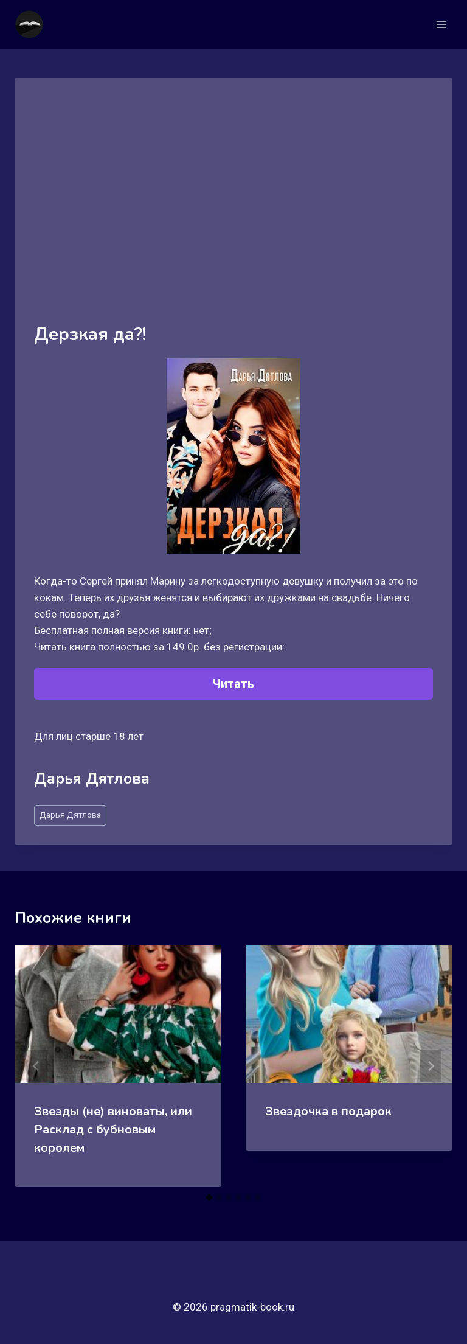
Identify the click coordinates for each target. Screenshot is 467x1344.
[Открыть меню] (441, 24)
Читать (233, 684)
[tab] (209, 1197)
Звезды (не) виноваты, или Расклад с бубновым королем (113, 1129)
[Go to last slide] (36, 1066)
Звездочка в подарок (328, 1111)
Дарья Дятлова (70, 815)
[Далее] (430, 1066)
